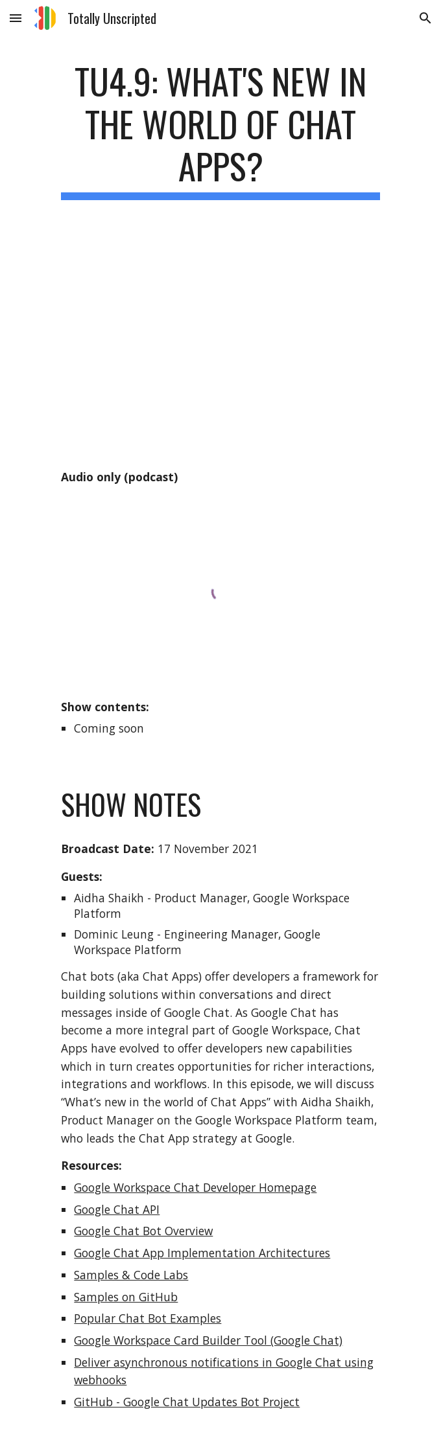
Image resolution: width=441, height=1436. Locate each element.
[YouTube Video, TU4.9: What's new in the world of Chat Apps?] (220, 347)
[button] (15, 18)
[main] (220, 129)
